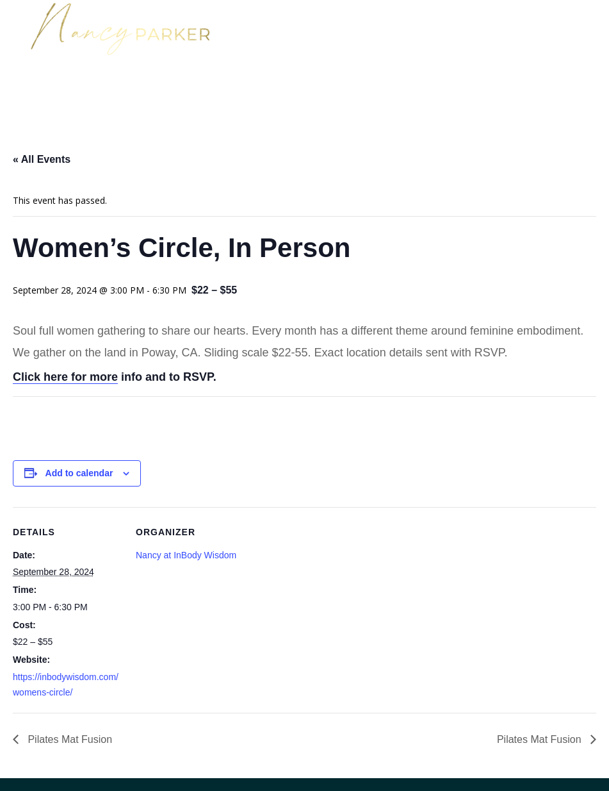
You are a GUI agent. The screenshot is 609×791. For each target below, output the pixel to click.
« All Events (41, 159)
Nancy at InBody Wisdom (186, 555)
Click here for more (65, 377)
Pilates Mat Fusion (68, 739)
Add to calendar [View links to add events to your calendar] (79, 473)
